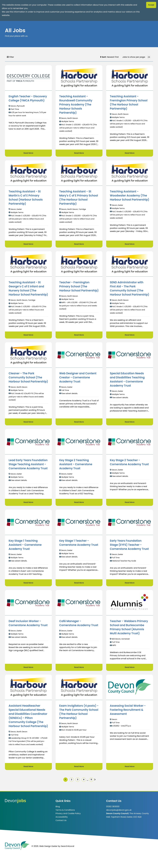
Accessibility (62, 819)
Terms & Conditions (65, 812)
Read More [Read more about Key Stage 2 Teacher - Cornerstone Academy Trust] (129, 503)
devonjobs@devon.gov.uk (118, 812)
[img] (98, 781)
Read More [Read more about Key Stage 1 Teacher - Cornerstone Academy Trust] (79, 583)
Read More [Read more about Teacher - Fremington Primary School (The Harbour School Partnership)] (79, 335)
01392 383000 (112, 808)
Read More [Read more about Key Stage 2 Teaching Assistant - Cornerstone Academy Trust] (79, 503)
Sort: (103, 57)
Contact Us (61, 822)
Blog (58, 808)
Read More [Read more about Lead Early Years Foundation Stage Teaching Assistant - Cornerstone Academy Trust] (28, 503)
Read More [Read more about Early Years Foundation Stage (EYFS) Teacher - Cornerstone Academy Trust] (129, 583)
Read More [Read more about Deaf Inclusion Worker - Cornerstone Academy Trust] (28, 668)
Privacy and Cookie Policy (68, 815)
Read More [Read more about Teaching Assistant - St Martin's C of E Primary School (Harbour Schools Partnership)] (28, 244)
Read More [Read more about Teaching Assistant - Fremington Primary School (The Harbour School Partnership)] (129, 153)
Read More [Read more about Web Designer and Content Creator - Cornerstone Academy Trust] (79, 422)
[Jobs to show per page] (149, 57)
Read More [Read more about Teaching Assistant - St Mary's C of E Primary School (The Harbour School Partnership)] (79, 244)
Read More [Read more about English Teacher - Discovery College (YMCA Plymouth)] (28, 153)
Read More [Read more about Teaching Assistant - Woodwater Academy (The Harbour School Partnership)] (129, 244)
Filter (10, 57)
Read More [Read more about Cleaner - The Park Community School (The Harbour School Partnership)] (28, 422)
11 (94, 781)
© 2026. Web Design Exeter (44, 848)
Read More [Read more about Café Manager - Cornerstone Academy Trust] (79, 668)
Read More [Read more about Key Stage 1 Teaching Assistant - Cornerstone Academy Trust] (28, 583)
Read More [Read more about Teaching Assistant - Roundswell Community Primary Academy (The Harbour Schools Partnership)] (79, 153)
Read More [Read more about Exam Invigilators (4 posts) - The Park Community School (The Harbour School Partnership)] (79, 767)
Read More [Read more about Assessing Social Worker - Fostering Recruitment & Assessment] (129, 767)
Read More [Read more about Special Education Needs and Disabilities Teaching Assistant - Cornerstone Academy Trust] (129, 422)
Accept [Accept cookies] (151, 5)
